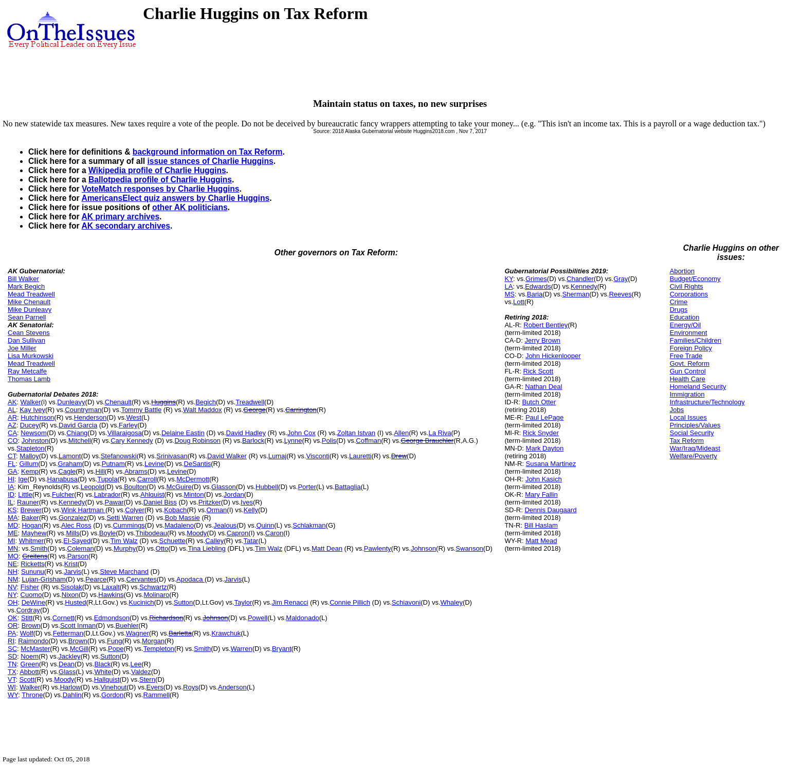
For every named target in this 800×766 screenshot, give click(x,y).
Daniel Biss (160, 502)
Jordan (234, 494)
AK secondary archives (125, 225)
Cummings (128, 525)
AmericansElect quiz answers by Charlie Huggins (175, 198)
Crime (678, 302)
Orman (217, 510)
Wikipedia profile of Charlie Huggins (157, 170)
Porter (307, 487)
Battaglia (348, 487)
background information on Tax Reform (208, 151)
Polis (329, 440)
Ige (22, 479)
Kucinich (141, 602)
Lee (135, 664)
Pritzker (209, 502)
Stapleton (30, 448)
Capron (238, 533)
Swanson (469, 548)
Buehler (127, 625)
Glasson (223, 487)
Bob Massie (182, 517)
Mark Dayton (545, 448)
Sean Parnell (27, 317)
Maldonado (302, 618)
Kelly (251, 510)
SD (12, 656)
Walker (31, 402)
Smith (38, 548)
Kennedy (72, 502)
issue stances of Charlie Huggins (210, 161)
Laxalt (111, 587)
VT (11, 679)
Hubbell (267, 487)
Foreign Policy (690, 348)
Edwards (538, 286)
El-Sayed (76, 541)
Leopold (92, 487)
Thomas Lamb (29, 379)
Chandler (580, 279)
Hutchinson (37, 417)
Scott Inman (78, 625)
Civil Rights (686, 286)
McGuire (179, 487)
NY (12, 595)
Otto (162, 548)
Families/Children (695, 340)
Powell (257, 618)
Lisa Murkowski (30, 356)
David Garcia (78, 425)
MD (13, 525)
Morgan (153, 641)
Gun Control (687, 371)
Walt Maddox (202, 410)
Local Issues (687, 417)
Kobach (175, 510)
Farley (128, 425)
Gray (620, 279)
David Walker (227, 456)
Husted (75, 602)
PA (12, 633)
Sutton (183, 602)
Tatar (251, 541)
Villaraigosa (124, 433)
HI (11, 479)
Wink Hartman (83, 510)
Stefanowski (119, 456)
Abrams (136, 471)
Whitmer (31, 541)
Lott (518, 302)
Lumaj (277, 456)
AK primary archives (120, 216)
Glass (67, 672)
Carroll (147, 479)
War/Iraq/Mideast (694, 448)
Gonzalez (73, 517)
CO (13, 440)
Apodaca (190, 579)
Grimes (536, 279)
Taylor (243, 602)
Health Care (687, 379)
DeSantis (197, 464)
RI (11, 641)
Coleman (80, 548)
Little (25, 494)
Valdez (141, 672)
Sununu (32, 571)
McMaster (35, 648)
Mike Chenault (29, 302)
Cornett (63, 618)
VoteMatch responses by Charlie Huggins (160, 188)
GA (12, 471)
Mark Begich (26, 286)
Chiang (76, 433)
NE (12, 564)
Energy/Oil (685, 325)
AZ (12, 425)
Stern (147, 679)
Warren (241, 648)
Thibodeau (151, 533)
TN (12, 664)
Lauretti (360, 456)
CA (12, 433)
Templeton (158, 648)
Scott (26, 679)
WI (12, 687)
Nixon (70, 595)
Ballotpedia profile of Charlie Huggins (160, 179)
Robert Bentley (545, 325)
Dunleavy (71, 402)
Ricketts (32, 564)
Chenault (118, 402)
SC (12, 648)
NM (13, 579)
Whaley (452, 602)
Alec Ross (76, 525)
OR (13, 625)
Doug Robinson (197, 440)
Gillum (28, 464)
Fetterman (68, 633)
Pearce (95, 579)
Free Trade (685, 356)
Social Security (691, 433)
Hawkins (110, 595)
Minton (194, 494)
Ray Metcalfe (27, 371)
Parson (77, 556)
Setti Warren (124, 517)
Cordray (28, 610)
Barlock (253, 440)
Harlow (70, 687)
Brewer (31, 510)
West (133, 417)
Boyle (107, 533)
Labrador (107, 494)
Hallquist (107, 679)
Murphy (125, 548)
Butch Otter (539, 402)
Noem (30, 656)
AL (12, 410)
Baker (30, 517)
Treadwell (249, 402)
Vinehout (113, 687)
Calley (214, 541)
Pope (115, 648)
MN (13, 548)
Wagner (137, 633)
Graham (70, 464)
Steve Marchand (124, 571)
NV (12, 587)
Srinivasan (172, 456)
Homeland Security (697, 386)
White (102, 672)
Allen (401, 433)
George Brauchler (427, 440)
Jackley (69, 656)
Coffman (368, 440)
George (254, 410)
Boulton (135, 487)
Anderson (232, 687)
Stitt (26, 618)
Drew (399, 456)
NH (12, 571)
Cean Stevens (29, 333)
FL (11, 464)
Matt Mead (541, 541)
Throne (32, 695)
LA (508, 286)
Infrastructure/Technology (706, 402)
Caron (274, 533)
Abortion (681, 271)
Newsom (34, 433)
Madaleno (179, 525)
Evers (155, 687)
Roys (190, 687)
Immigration (686, 394)
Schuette (172, 541)
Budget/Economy (694, 279)
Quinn (265, 525)
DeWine (33, 602)
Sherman (575, 294)
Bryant (282, 648)
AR (12, 417)
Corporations (688, 294)
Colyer (134, 510)
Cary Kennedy (132, 440)
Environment (688, 333)
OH (13, 602)
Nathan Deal (543, 386)
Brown (31, 625)
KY (508, 279)
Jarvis (72, 571)
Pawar (114, 502)
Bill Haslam (541, 525)
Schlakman (309, 525)
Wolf (26, 633)
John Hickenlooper (553, 356)
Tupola (107, 479)
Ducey (29, 425)
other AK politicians (190, 207)
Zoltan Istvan (356, 433)
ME (13, 533)
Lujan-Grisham (43, 579)
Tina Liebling (206, 548)
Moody (197, 533)
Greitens (34, 556)
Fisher (30, 587)
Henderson (90, 417)
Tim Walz (123, 541)
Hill (100, 471)
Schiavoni (406, 602)
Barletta (180, 633)
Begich (205, 402)
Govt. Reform (689, 363)
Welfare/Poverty (693, 456)
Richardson (166, 618)
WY (13, 695)
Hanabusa (62, 479)
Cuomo (31, 595)
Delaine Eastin (183, 433)
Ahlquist (152, 494)
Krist (71, 564)
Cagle (67, 471)
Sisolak (71, 587)
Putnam (113, 464)
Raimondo (33, 641)
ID (11, 494)
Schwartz (153, 587)
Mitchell (79, 440)
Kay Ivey (32, 410)
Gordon (112, 695)
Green (30, 664)
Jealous (225, 525)
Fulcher (63, 494)
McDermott (192, 479)
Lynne (293, 440)
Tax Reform (686, 440)
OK (12, 618)
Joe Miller (22, 348)
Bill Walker (23, 279)
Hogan (31, 525)
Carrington (301, 410)
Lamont (70, 456)
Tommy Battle (141, 410)
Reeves (620, 294)
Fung (114, 641)
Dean (67, 664)
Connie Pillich (350, 602)
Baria (534, 294)
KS (12, 510)
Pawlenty (377, 548)
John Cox (301, 433)
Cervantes (141, 579)
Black (102, 664)
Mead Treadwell (31, 294)
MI (11, 541)
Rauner (28, 502)
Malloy (29, 456)
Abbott (29, 672)
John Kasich (543, 479)
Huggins (163, 402)
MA (13, 517)
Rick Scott (538, 371)
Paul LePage (544, 417)
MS (509, 294)
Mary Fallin (541, 494)
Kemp (30, 471)
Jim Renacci (290, 602)
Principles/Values (694, 425)
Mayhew (34, 533)
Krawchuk (226, 633)
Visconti (317, 456)
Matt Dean (327, 548)
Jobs (676, 410)
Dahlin (72, 695)
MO (13, 556)
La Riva (439, 433)
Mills (72, 533)
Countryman (83, 410)
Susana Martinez (551, 464)
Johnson (423, 548)
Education (684, 317)
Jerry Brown (542, 340)
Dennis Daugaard (550, 510)
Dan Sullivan (26, 340)
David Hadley (246, 433)
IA (11, 487)
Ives (247, 502)
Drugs (678, 309)
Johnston (35, 440)
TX (12, 672)
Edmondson (112, 618)
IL (10, 502)
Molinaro (156, 595)
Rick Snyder (541, 433)
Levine (154, 464)
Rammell (156, 695)
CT (12, 456)
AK (12, 402)
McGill (79, 648)
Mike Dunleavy (29, 309)
